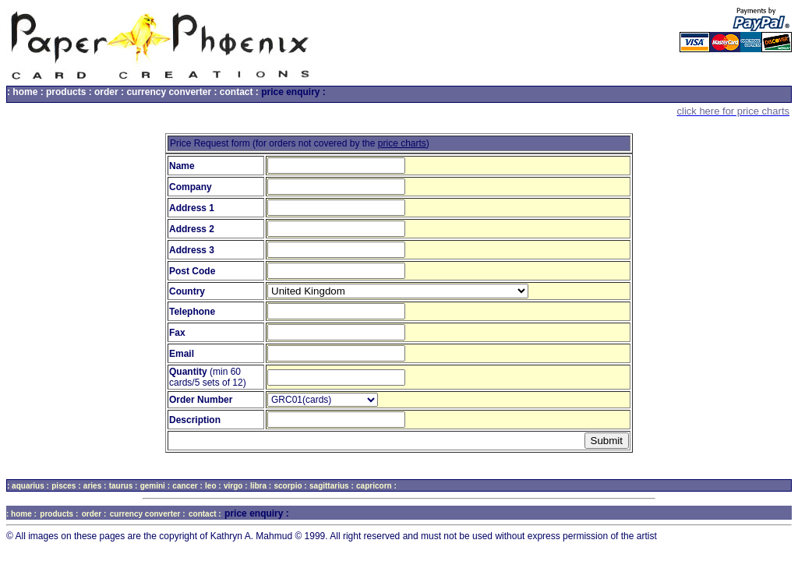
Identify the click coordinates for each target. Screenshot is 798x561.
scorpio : (290, 486)
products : (69, 91)
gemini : (155, 486)
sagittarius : (331, 486)
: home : (25, 91)
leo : (213, 486)
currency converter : (171, 91)
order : (109, 91)
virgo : (236, 486)
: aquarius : (28, 486)
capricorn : (376, 486)
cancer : (187, 486)
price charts (402, 143)
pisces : (65, 486)
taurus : (123, 486)
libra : (260, 486)
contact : (239, 91)
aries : (94, 486)
